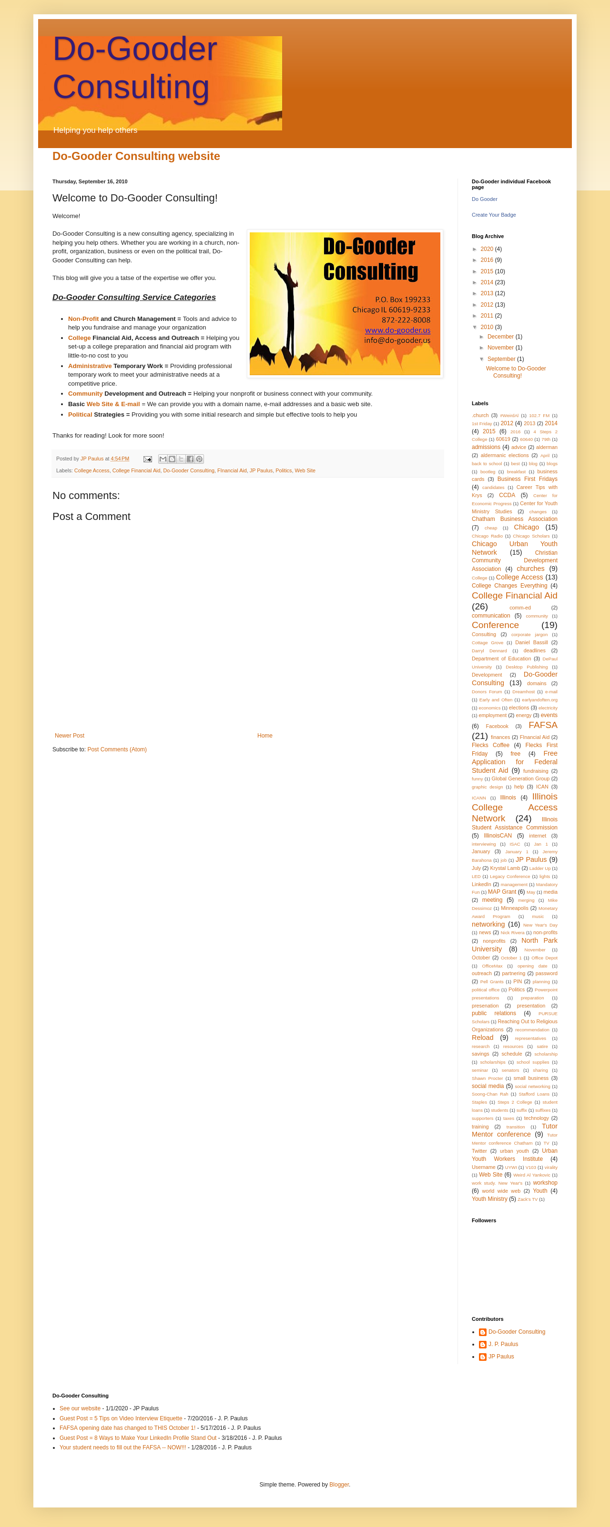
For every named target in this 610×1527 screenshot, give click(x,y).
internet (537, 835)
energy (523, 715)
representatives (530, 1038)
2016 (488, 260)
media (551, 892)
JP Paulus (93, 458)
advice (518, 447)
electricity (548, 707)
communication (491, 615)
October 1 (511, 957)
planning (541, 981)
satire (542, 1046)
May (531, 892)
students (499, 1110)
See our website (80, 1408)
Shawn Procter (487, 1078)
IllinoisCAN (498, 835)
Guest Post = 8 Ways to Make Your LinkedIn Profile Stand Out (138, 1438)
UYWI (511, 1167)
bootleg (487, 471)
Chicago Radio (487, 536)
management (514, 884)
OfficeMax (492, 965)
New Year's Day (540, 925)
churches (530, 568)
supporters (482, 1118)
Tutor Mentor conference (515, 1130)
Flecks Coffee (490, 745)
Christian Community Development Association (515, 561)
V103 (531, 1167)
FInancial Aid (232, 470)
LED (476, 876)
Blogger (339, 1484)
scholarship (546, 1054)
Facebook (497, 726)
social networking (532, 1086)
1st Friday (482, 423)
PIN (517, 981)
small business (531, 1078)
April (544, 455)
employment (492, 715)
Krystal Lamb (505, 868)
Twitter (479, 1151)
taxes (508, 1118)
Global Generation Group (521, 778)
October (481, 957)
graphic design (487, 786)
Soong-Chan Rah (490, 1094)
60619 (503, 439)
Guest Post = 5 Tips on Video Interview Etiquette (121, 1418)
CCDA (507, 495)
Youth (540, 1191)
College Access (92, 470)
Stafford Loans (534, 1094)
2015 (488, 271)
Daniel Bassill (531, 642)
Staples (479, 1102)
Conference (495, 625)
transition (516, 1126)
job (503, 860)
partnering (514, 973)
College (480, 577)
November (502, 347)
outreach (482, 973)
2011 (488, 315)
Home (265, 735)
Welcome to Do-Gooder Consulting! (516, 372)
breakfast (516, 471)
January (481, 851)
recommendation (532, 1029)
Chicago (526, 527)
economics (490, 707)
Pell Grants (492, 981)
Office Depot (544, 957)
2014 (488, 282)
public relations (494, 1013)
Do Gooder (485, 199)
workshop (545, 1182)
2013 (488, 293)
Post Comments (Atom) (117, 749)
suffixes (542, 1110)
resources (513, 1046)
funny (477, 778)
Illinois (508, 797)
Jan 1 (541, 844)
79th (545, 439)
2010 (488, 327)
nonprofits (494, 941)
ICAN (542, 786)
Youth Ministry (490, 1199)
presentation (531, 1005)
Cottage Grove (487, 642)
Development (487, 675)
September (502, 359)
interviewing (484, 844)
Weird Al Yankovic (531, 1175)
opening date (533, 965)
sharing (540, 1070)
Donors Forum (487, 691)
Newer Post (69, 735)
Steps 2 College (515, 1102)
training (480, 1126)
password (547, 973)
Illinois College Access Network (515, 807)
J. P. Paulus (503, 1344)
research (480, 1046)
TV (546, 1143)
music (538, 916)
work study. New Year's (497, 1183)
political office (485, 989)
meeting (492, 900)
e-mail (551, 691)
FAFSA (543, 725)
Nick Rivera (513, 932)
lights (544, 876)
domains (537, 683)
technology (536, 1118)
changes (538, 511)
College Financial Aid (136, 470)
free (516, 753)
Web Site (305, 470)
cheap (491, 527)
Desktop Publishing (527, 666)
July (476, 868)
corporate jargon (529, 634)
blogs (552, 463)
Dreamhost (523, 691)
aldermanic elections (505, 455)
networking (488, 924)
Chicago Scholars (531, 536)
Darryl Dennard (489, 650)
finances (500, 737)
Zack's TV (528, 1199)
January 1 (516, 851)
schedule (511, 1054)
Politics (283, 470)
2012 (488, 304)
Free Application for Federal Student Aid (515, 761)
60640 (526, 439)
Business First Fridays (528, 479)
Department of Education (501, 658)
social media (488, 1086)
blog (533, 463)
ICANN (479, 797)
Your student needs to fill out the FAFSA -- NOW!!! (123, 1447)
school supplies (533, 1062)
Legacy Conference (510, 876)
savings (480, 1054)
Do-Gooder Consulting (188, 470)
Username (484, 1167)
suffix (522, 1110)
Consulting (484, 634)
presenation (485, 1005)
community (537, 616)
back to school (487, 463)
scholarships (492, 1062)
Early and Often (496, 699)
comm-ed (520, 607)
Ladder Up (540, 868)
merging (526, 900)
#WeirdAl (509, 415)
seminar (480, 1070)
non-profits (545, 932)
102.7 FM (539, 415)
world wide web (501, 1191)
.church (480, 415)
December (502, 336)
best (515, 463)
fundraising (536, 771)
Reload (483, 1037)
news (485, 932)
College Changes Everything (510, 585)
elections (519, 707)
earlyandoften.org (540, 699)
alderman (547, 447)
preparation (532, 997)
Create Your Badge (494, 215)
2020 (488, 249)
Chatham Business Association (515, 519)
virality (551, 1167)
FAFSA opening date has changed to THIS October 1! (127, 1428)
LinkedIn (481, 884)
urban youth (514, 1151)
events (549, 715)
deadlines (535, 650)
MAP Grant (502, 891)
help (519, 786)
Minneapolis (515, 908)
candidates (493, 487)
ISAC (514, 844)
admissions (486, 447)
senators (510, 1070)
